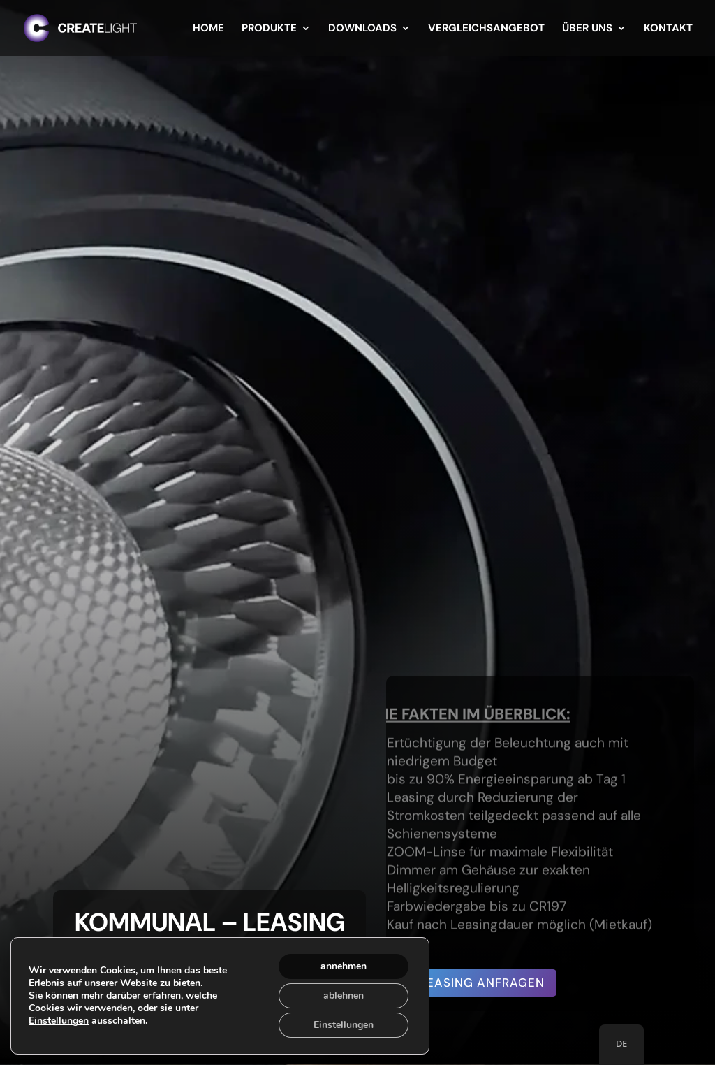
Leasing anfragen (482, 982)
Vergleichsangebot (486, 29)
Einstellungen (59, 1021)
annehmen (343, 966)
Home (208, 29)
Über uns (587, 29)
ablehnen (343, 995)
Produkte (269, 29)
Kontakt (668, 29)
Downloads (362, 29)
